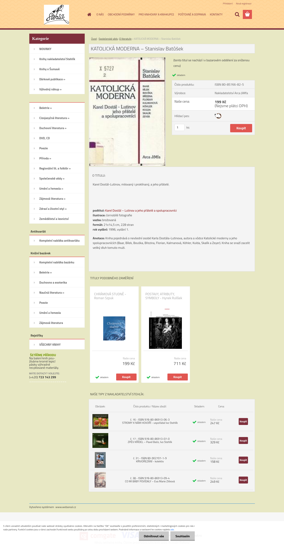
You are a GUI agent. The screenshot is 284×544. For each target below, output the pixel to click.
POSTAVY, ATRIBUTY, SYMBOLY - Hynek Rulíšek (163, 296)
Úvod (94, 39)
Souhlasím (182, 536)
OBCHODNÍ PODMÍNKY (121, 14)
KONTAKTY (216, 14)
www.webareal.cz (65, 507)
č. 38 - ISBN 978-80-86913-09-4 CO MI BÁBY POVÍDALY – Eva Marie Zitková (150, 479)
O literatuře (125, 39)
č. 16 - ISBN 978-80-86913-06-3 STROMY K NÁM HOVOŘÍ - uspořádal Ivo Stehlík (150, 421)
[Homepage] (88, 14)
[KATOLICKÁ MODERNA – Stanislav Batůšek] (127, 59)
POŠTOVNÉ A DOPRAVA (192, 14)
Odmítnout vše (154, 536)
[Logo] (56, 15)
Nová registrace (243, 3)
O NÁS (100, 14)
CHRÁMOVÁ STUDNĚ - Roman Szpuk (110, 296)
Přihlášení (228, 3)
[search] (237, 14)
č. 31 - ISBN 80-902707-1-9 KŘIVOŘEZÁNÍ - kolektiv (150, 459)
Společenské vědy (108, 39)
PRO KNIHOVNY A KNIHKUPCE (156, 14)
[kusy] (179, 127)
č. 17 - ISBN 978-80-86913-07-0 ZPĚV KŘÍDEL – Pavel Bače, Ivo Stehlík (150, 440)
